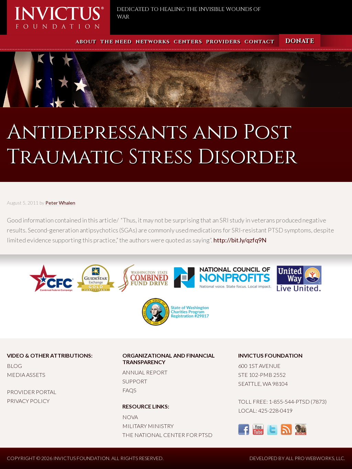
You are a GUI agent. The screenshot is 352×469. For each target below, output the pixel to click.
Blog (14, 365)
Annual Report (144, 372)
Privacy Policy (28, 400)
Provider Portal (31, 392)
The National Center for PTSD (167, 435)
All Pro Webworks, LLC (315, 458)
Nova (130, 417)
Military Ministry (148, 426)
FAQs (129, 390)
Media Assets (26, 374)
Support (134, 381)
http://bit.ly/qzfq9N (239, 240)
